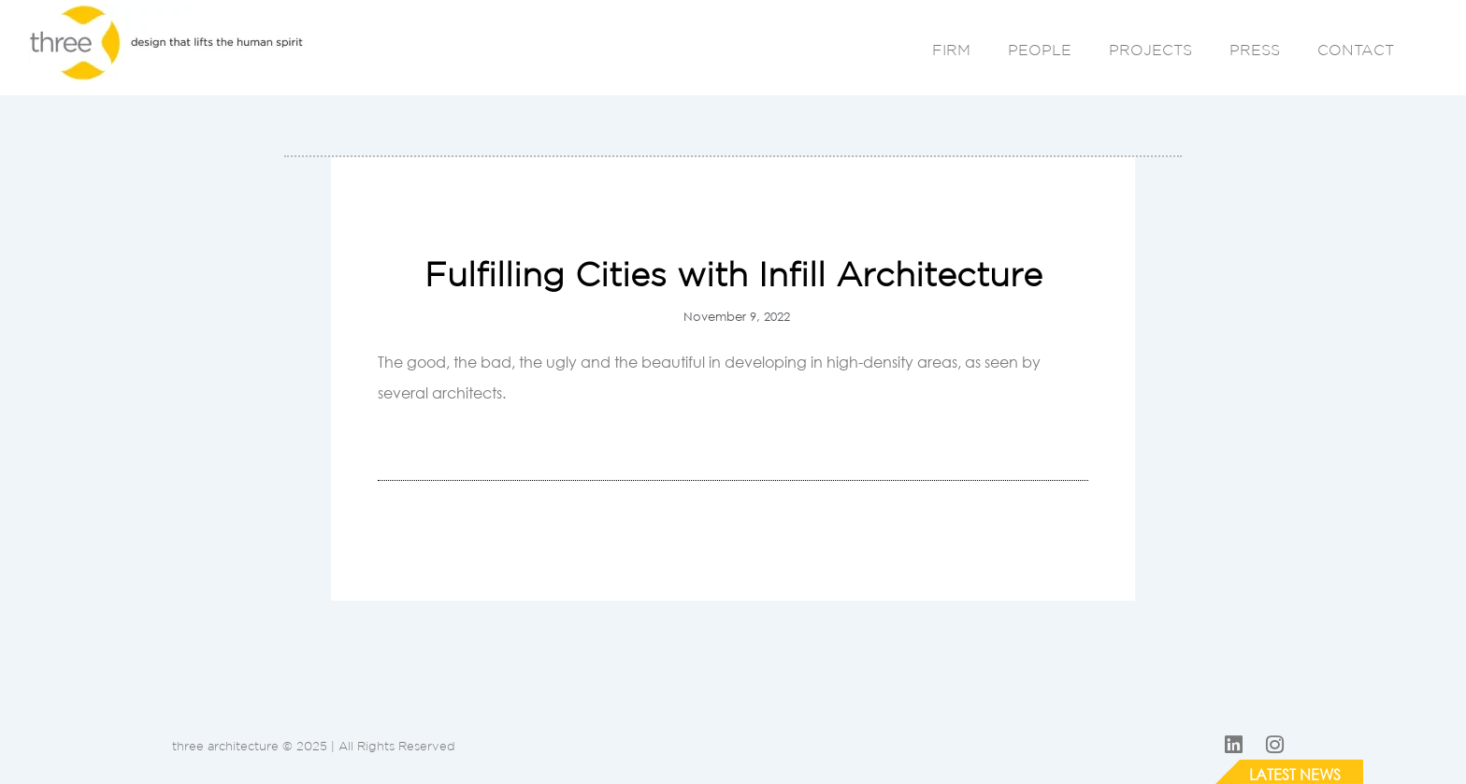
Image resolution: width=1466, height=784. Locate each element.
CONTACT (1355, 49)
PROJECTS (1150, 49)
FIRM (951, 49)
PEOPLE (1039, 49)
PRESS (1254, 49)
